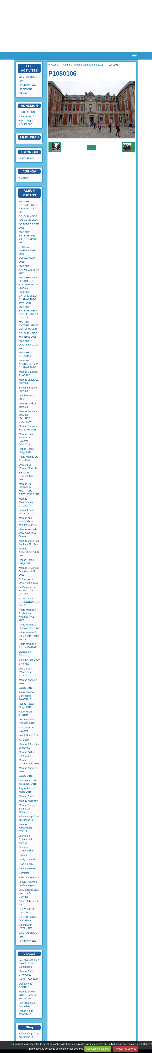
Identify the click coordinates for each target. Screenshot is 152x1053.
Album (66, 64)
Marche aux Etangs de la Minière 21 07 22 (28, 521)
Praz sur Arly (26, 864)
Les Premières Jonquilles (27, 1005)
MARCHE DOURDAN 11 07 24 (28, 344)
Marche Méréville (28, 800)
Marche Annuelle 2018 (28, 770)
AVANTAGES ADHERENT (26, 123)
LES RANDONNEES (27, 83)
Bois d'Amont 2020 (29, 659)
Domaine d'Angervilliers (26, 849)
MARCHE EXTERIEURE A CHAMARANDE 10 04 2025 (28, 297)
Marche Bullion (27, 796)
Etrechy (23, 855)
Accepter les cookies (97, 1048)
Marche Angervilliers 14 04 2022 (29, 552)
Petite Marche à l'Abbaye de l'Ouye (29, 626)
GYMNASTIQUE (28, 76)
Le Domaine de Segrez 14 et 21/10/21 (27, 590)
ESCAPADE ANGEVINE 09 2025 (27, 250)
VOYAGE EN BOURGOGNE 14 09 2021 (29, 602)
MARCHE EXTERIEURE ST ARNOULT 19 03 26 (29, 206)
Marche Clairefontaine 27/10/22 (26, 502)
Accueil (55, 64)
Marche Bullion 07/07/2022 (27, 973)
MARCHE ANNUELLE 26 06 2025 (29, 269)
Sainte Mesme (27, 868)
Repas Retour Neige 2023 (26, 450)
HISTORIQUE (29, 152)
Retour (91, 147)
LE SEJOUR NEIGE (26, 91)
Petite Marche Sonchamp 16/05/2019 (26, 696)
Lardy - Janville (27, 859)
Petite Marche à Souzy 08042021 (28, 645)
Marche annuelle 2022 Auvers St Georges (28, 533)
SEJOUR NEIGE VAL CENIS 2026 (28, 218)
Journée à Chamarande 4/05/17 (26, 839)
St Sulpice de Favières (26, 729)
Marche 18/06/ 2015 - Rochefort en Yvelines (28, 995)
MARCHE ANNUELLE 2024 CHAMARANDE (28, 364)
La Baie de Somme (25, 653)
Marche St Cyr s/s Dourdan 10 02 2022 (29, 571)
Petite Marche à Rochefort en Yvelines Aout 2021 (27, 615)
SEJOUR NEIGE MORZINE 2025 (28, 335)
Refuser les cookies (125, 1048)
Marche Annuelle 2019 (28, 682)
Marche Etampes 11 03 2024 (28, 373)
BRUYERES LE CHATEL (27, 911)
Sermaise (24, 873)
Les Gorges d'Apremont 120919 (25, 672)
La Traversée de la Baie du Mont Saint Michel (29, 963)
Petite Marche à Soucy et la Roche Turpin (29, 636)
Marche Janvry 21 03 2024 (29, 381)
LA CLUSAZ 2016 (29, 979)
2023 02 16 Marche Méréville (28, 466)
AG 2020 (24, 664)
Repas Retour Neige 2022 (26, 562)
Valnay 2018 (25, 776)
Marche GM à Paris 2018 (26, 754)
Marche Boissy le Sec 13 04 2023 (28, 428)
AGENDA (24, 177)
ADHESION (29, 105)
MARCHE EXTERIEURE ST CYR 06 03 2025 (29, 325)
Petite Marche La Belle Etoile (28, 458)
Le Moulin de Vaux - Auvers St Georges (29, 893)
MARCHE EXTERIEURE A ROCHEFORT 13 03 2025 (28, 312)
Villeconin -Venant (29, 877)
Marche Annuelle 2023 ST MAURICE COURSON (28, 416)
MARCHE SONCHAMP (26, 354)
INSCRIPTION (27, 112)
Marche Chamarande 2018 (29, 762)
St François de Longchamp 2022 (28, 581)
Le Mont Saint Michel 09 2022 (27, 512)
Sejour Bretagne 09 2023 (28, 389)
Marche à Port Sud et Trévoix (29, 746)
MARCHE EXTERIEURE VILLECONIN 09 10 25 (28, 237)
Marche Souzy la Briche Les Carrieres (28, 808)
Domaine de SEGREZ (25, 985)
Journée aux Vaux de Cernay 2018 (29, 782)
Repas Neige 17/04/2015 (26, 1012)
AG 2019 (24, 739)
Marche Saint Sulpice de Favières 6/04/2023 (26, 439)
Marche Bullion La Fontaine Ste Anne (29, 542)
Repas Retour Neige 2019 (26, 705)
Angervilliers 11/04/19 (25, 713)
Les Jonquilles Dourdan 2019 (27, 721)
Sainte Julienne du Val (29, 903)
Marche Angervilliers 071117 (25, 828)
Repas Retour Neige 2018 (26, 790)
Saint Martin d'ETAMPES (25, 927)
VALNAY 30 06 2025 (27, 260)
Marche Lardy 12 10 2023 (28, 405)
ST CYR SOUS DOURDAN (27, 919)
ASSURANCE (26, 116)
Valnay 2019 (25, 688)
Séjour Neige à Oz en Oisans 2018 (29, 818)
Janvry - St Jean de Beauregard (28, 884)
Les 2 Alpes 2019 (28, 735)
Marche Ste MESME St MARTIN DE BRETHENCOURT (29, 489)
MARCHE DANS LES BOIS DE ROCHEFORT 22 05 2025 (28, 282)
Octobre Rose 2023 (26, 397)
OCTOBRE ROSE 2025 (29, 226)
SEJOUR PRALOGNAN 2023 (26, 476)
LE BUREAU (29, 137)
